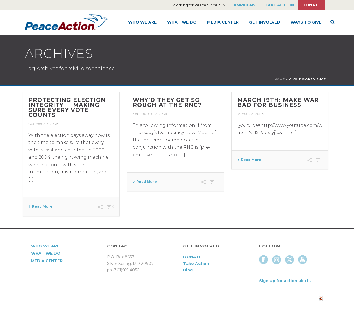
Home (279, 79)
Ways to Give (306, 22)
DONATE (192, 256)
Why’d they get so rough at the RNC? (167, 102)
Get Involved (264, 22)
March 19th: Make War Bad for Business (278, 102)
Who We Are (142, 22)
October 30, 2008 (43, 124)
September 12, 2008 (150, 114)
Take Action (279, 4)
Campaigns (243, 4)
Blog (188, 269)
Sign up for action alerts (285, 280)
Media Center (223, 22)
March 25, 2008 (250, 114)
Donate (311, 4)
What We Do (182, 22)
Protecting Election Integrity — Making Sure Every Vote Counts (67, 107)
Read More (40, 206)
